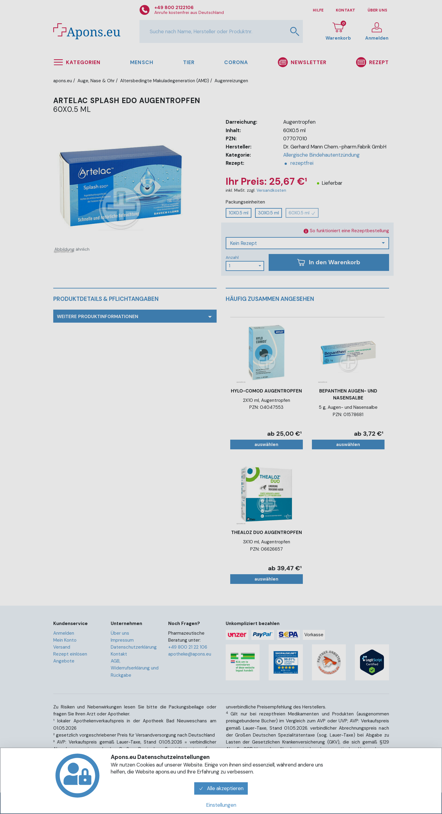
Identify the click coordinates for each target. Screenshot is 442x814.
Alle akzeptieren (221, 788)
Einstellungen (221, 805)
